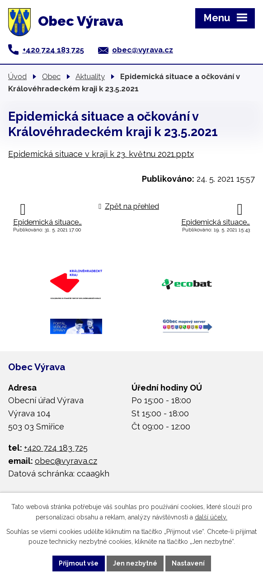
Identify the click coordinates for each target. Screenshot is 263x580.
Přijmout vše (79, 563)
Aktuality (90, 76)
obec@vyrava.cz (142, 49)
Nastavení (188, 563)
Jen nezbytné (135, 563)
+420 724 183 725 (53, 49)
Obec (51, 76)
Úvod (17, 76)
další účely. (211, 517)
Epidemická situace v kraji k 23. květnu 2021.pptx (101, 154)
